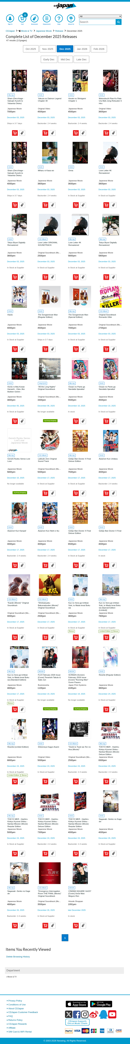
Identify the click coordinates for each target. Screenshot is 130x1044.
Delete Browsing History (18, 956)
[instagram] (85, 1014)
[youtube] (112, 1014)
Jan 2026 (82, 48)
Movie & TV (12, 977)
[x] (68, 1014)
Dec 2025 (64, 48)
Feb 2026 (99, 48)
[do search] (119, 22)
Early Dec (49, 59)
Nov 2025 (47, 48)
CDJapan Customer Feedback (23, 1012)
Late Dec (81, 59)
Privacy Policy (15, 1000)
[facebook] (77, 1014)
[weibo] (93, 1014)
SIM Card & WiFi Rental (20, 1031)
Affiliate (11, 1028)
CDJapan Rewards (17, 1024)
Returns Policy (15, 1020)
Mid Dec (65, 59)
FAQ (10, 1016)
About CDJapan (16, 1008)
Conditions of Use (17, 1004)
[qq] (103, 1014)
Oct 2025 (31, 48)
